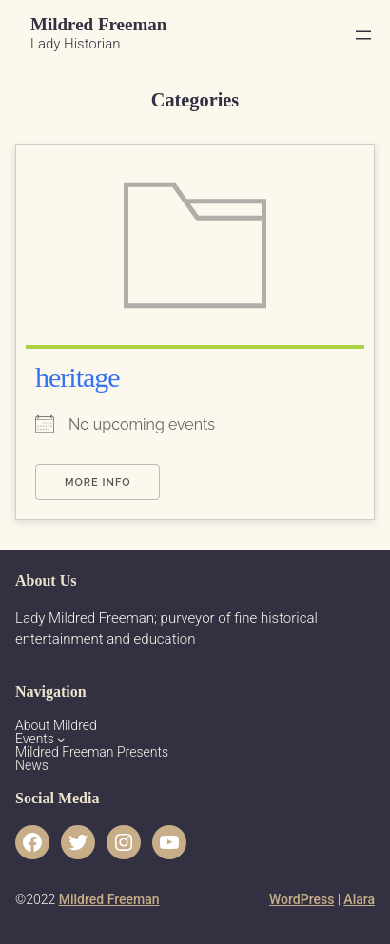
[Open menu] (363, 35)
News (32, 765)
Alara (359, 899)
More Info (97, 482)
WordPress (301, 899)
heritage (77, 377)
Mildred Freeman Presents (91, 752)
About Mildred (56, 725)
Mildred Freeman (98, 24)
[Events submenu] (61, 738)
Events (34, 738)
